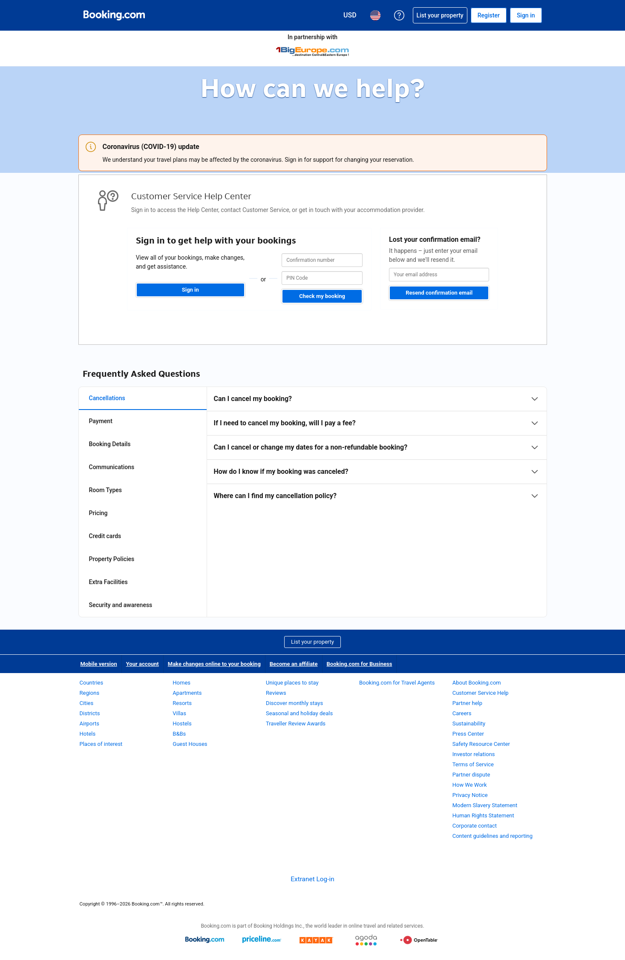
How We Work (469, 785)
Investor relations (473, 754)
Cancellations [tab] (107, 398)
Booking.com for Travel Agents (397, 682)
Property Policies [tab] (112, 559)
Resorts (182, 703)
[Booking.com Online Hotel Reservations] (114, 15)
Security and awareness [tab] (121, 605)
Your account (142, 664)
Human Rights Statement (483, 815)
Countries (92, 682)
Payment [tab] (100, 421)
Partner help (467, 703)
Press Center (468, 734)
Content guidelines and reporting (492, 836)
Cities (87, 703)
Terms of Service (473, 764)
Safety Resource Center (481, 744)
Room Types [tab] (105, 490)
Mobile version (99, 664)
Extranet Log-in (312, 879)
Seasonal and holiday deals (299, 713)
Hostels (182, 723)
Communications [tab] (112, 467)
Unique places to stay (292, 682)
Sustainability (469, 723)
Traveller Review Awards (295, 723)
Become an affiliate (294, 664)
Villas (179, 713)
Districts (90, 713)
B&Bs (179, 734)
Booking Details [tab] (110, 444)
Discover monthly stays (294, 703)
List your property (312, 642)
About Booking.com (476, 682)
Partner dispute (471, 774)
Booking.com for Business (359, 664)
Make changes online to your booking (214, 664)
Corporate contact (474, 825)
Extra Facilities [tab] (108, 582)
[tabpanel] (377, 447)
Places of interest (101, 744)
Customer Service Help (480, 693)
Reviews (276, 693)
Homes (181, 682)
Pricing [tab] (98, 513)
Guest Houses (190, 744)
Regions (90, 693)
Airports (89, 723)
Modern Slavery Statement (485, 805)
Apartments (187, 693)
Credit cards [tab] (105, 536)
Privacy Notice (470, 795)
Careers (462, 713)
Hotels (88, 734)
